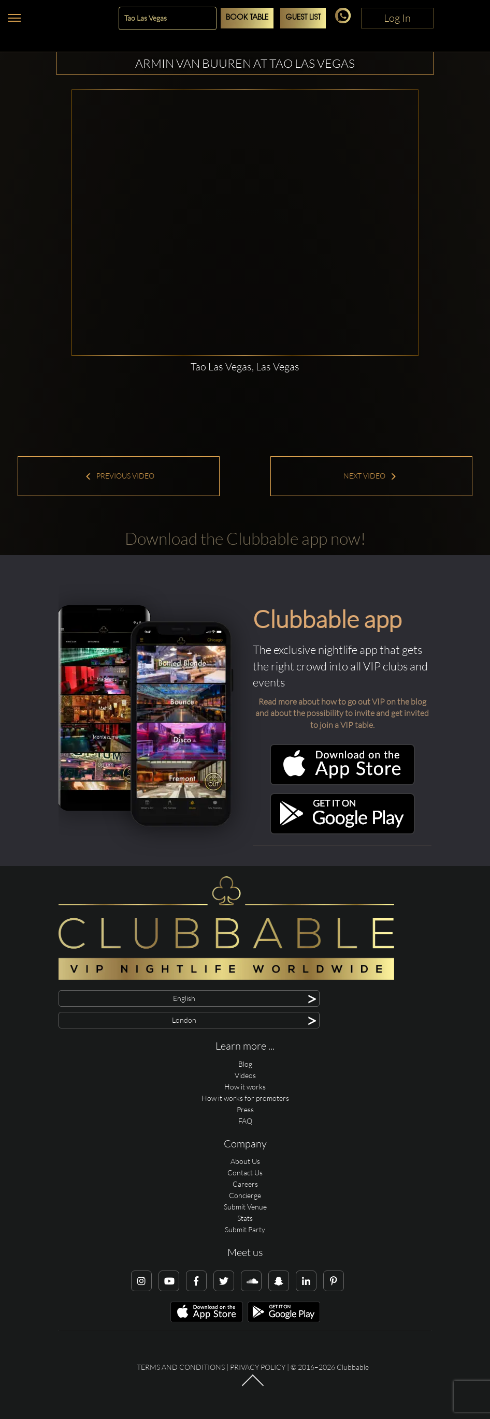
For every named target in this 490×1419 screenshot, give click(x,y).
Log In (397, 17)
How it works (245, 1086)
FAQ (245, 1120)
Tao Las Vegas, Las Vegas (245, 366)
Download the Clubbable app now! (245, 538)
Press (245, 1109)
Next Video (370, 475)
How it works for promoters (245, 1098)
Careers (245, 1183)
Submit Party (245, 1229)
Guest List (303, 17)
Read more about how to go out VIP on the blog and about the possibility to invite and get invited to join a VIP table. (342, 713)
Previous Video (119, 475)
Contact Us (245, 1172)
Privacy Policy (257, 1367)
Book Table (247, 17)
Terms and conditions (181, 1367)
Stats (245, 1218)
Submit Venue (245, 1206)
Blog (245, 1063)
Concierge (245, 1195)
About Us (245, 1161)
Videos (245, 1075)
